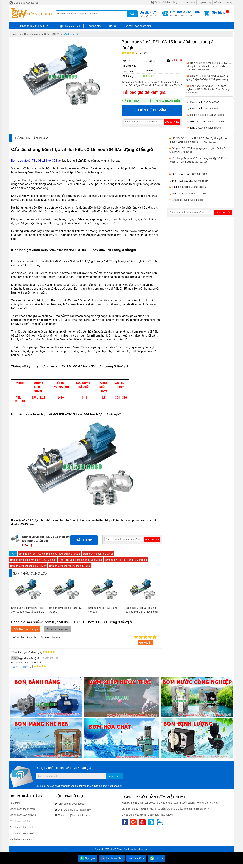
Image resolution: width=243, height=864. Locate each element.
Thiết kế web (123, 849)
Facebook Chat (111, 858)
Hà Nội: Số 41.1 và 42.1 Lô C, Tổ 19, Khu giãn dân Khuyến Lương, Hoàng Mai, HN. (208, 66)
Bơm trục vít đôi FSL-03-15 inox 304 (34, 160)
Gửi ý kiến (145, 642)
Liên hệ (228, 2)
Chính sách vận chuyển (23, 815)
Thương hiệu (94, 26)
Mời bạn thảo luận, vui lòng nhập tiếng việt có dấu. (70, 640)
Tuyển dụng (204, 2)
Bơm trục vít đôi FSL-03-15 (98, 553)
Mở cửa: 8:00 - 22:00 (185, 13)
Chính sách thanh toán (22, 808)
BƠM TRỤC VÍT (52, 34)
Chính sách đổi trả (20, 821)
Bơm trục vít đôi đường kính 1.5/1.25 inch (33, 559)
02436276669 (83, 809)
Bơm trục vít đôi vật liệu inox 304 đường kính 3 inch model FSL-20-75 (142, 611)
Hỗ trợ (217, 2)
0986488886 (79, 803)
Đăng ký (114, 776)
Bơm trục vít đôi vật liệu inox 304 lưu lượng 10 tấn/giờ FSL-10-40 (28, 611)
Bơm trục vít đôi (71, 34)
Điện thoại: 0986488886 (23, 2)
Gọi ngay (87, 858)
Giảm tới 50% (147, 13)
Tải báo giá (174, 60)
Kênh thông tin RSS (21, 839)
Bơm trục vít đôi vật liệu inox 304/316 (69, 565)
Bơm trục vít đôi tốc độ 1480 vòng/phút (80, 559)
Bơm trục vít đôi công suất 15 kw (28, 565)
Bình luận (141, 53)
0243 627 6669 (216, 121)
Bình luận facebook (57, 629)
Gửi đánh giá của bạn (26, 629)
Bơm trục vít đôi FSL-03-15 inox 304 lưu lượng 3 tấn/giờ (49, 553)
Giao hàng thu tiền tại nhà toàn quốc (153, 101)
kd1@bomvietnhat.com (210, 127)
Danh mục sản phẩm (32, 25)
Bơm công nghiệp (33, 34)
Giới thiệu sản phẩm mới (137, 26)
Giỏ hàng (218, 12)
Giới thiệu (190, 2)
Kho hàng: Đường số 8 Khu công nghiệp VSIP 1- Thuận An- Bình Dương (208, 89)
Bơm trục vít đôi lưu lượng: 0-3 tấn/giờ (125, 559)
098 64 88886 (211, 102)
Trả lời (14, 666)
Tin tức (112, 26)
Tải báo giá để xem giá (144, 92)
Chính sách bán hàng (166, 2)
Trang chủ (16, 34)
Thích (24, 666)
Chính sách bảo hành (21, 827)
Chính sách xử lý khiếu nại (24, 833)
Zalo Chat (136, 858)
